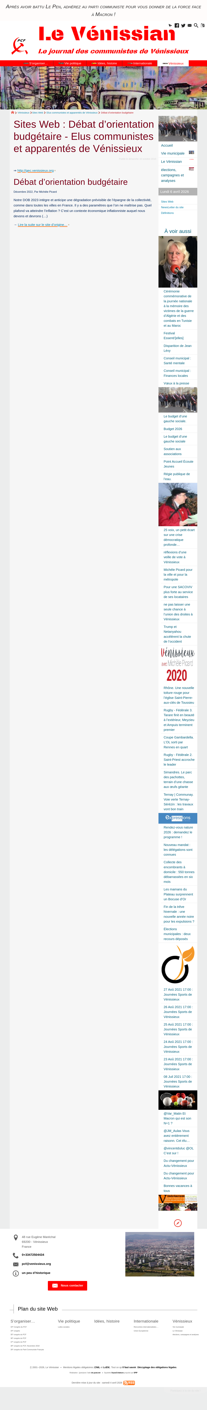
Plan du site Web (38, 1309)
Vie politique (72, 1321)
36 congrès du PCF (18, 1341)
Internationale (137, 1321)
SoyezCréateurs (117, 1380)
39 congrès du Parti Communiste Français (30, 1356)
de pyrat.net (95, 1380)
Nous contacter (67, 1286)
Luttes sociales (68, 1327)
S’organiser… (20, 1321)
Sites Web (37, 112)
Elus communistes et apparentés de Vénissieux (72, 112)
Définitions (169, 213)
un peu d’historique (36, 1273)
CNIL (97, 1375)
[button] (162, 26)
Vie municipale (174, 1327)
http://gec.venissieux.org (35, 170)
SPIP (135, 1380)
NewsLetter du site (176, 207)
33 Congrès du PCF (18, 1327)
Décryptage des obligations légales (156, 1375)
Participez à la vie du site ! (185, 1398)
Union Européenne (135, 1332)
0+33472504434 (33, 1254)
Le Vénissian (173, 1332)
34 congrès (14, 1332)
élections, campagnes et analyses (184, 1337)
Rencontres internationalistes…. (141, 1327)
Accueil (167, 145)
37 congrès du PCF (18, 1346)
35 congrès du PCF (18, 1337)
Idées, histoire (104, 1321)
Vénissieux (23, 112)
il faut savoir (129, 1375)
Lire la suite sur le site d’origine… (42, 224)
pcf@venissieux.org (36, 1263)
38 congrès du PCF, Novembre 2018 (27, 1351)
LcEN (106, 1375)
